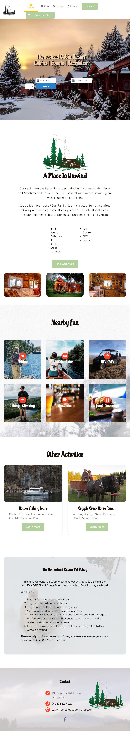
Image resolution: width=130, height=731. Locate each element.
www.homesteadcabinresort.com (72, 709)
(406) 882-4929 (62, 703)
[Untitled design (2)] (9, 6)
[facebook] (65, 719)
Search (45, 86)
